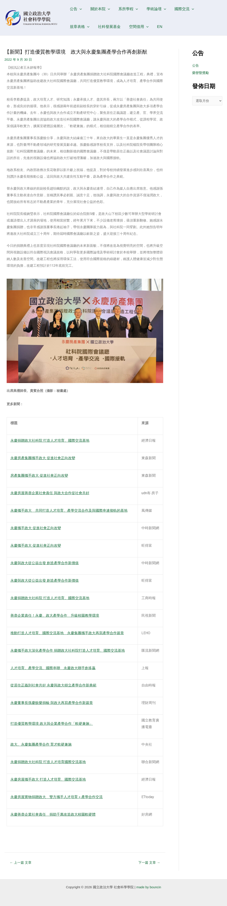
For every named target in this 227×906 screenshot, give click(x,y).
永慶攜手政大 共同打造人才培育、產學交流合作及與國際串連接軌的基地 (68, 510)
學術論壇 (153, 9)
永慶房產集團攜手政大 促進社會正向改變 (42, 458)
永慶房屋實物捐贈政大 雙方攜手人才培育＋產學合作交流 (56, 797)
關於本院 (99, 9)
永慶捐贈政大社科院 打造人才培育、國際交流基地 (49, 440)
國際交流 (180, 9)
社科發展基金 (80, 26)
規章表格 (207, 9)
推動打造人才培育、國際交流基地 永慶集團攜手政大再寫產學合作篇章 (67, 633)
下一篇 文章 (149, 862)
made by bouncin (148, 887)
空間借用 (109, 26)
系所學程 (126, 9)
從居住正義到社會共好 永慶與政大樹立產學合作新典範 (53, 685)
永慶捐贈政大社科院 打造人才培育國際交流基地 (48, 762)
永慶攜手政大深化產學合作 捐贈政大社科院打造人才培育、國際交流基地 (67, 650)
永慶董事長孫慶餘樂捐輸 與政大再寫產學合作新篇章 (51, 703)
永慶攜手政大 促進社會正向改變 (35, 528)
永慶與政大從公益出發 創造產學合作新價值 (44, 563)
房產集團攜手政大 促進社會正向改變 (39, 475)
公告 (75, 9)
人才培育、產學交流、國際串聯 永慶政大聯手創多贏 (53, 668)
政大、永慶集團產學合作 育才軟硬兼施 (41, 744)
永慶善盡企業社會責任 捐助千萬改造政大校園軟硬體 (53, 814)
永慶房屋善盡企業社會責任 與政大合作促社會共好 (49, 493)
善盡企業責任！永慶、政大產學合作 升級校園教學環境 (54, 615)
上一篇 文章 (21, 862)
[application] (79, 9)
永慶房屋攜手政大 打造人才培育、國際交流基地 (48, 779)
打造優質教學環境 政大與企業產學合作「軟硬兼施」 (51, 723)
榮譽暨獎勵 (200, 73)
